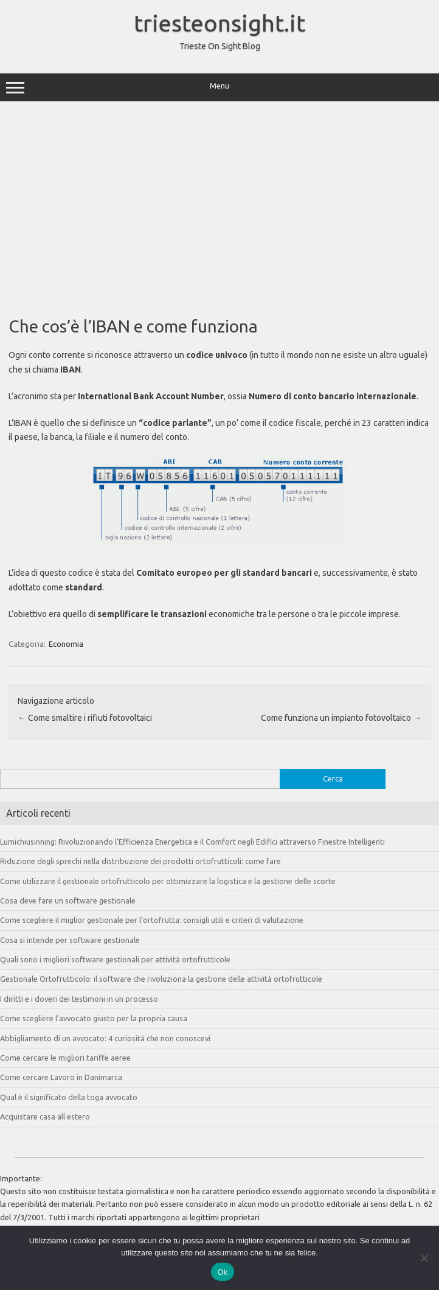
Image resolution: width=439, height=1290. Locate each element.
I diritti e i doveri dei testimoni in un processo (79, 999)
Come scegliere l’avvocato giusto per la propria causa (93, 1018)
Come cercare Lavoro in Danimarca (61, 1077)
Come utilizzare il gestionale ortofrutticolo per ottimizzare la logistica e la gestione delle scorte (168, 881)
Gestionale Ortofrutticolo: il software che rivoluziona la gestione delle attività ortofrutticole (161, 978)
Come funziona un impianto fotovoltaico (341, 718)
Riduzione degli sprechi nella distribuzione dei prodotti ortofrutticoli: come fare (140, 861)
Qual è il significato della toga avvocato (68, 1097)
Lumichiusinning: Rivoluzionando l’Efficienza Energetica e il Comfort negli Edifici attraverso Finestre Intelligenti (192, 841)
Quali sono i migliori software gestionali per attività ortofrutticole (115, 959)
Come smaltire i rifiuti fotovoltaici (85, 718)
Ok (222, 1272)
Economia (66, 644)
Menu (219, 87)
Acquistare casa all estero (45, 1116)
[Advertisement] (219, 204)
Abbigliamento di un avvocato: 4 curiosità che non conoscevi (105, 1038)
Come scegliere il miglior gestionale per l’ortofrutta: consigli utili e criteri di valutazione (151, 920)
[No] (424, 1258)
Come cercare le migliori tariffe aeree (65, 1057)
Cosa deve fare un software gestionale (68, 900)
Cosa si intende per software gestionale (70, 940)
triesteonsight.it (219, 23)
